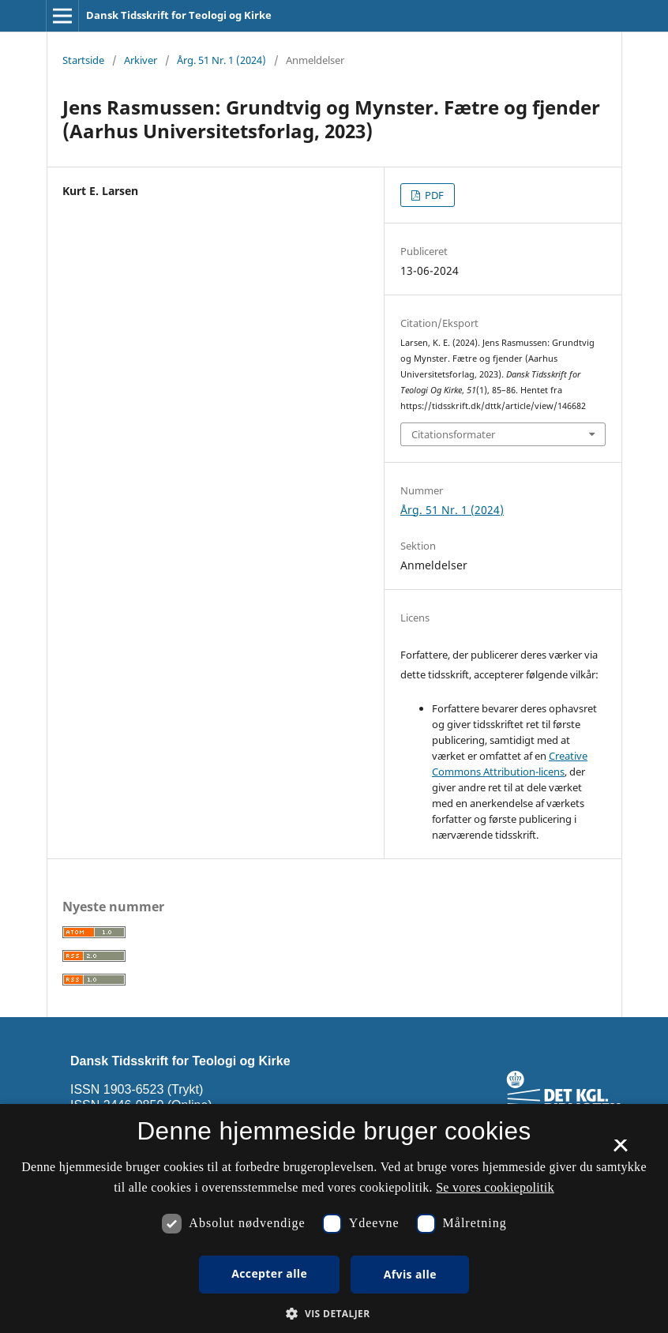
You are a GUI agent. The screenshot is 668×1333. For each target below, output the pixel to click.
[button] (334, 1313)
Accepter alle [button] (269, 1273)
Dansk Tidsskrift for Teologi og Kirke (179, 15)
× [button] (620, 1151)
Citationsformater (453, 434)
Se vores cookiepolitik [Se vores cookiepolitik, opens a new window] (495, 1187)
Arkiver (140, 60)
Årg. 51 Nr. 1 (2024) (221, 60)
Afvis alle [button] (410, 1274)
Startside (83, 60)
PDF (433, 195)
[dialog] (334, 1218)
